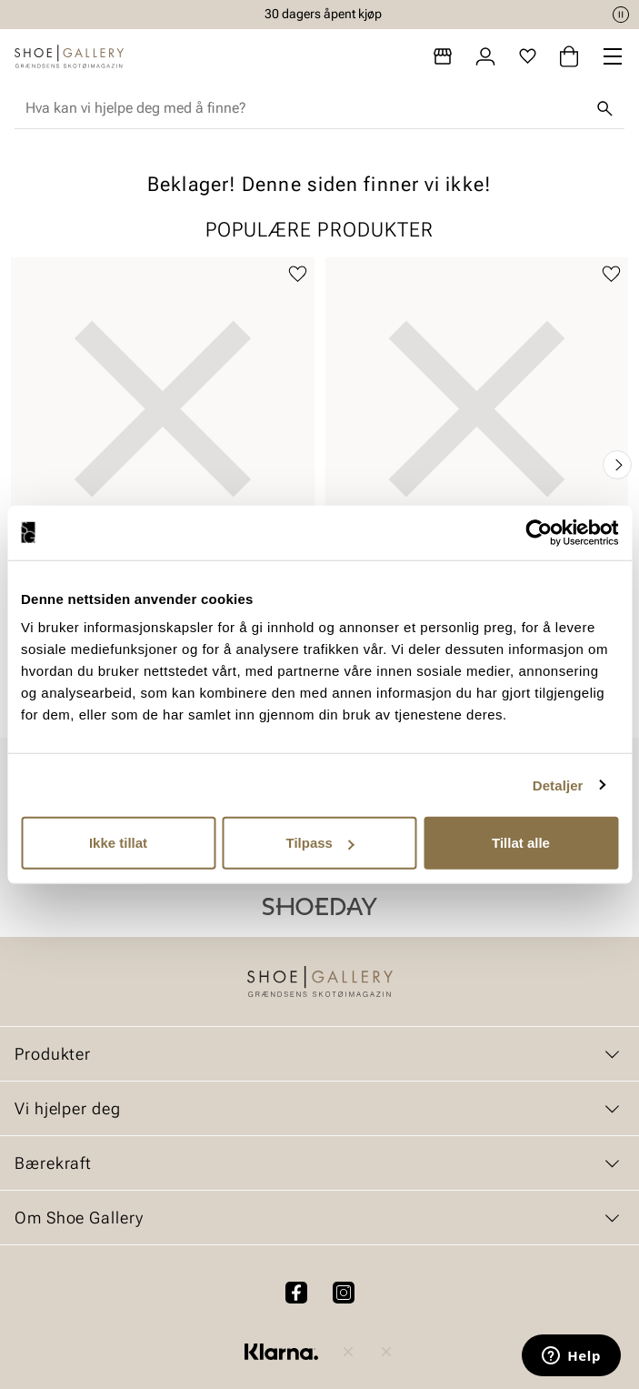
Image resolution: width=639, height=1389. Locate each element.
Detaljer (558, 784)
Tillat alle (521, 843)
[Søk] (604, 108)
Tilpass (320, 843)
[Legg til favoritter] (297, 274)
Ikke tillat (118, 843)
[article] (163, 446)
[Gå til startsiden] (69, 56)
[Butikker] (443, 56)
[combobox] (304, 108)
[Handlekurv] (569, 56)
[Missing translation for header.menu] (612, 56)
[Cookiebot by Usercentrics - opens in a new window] (538, 532)
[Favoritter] (527, 56)
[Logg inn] (485, 56)
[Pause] (620, 14)
